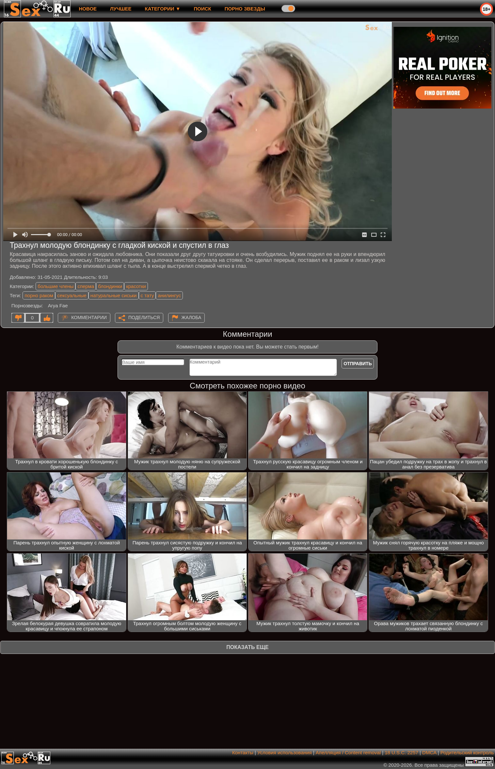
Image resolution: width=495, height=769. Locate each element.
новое (88, 8)
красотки (136, 286)
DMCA (429, 752)
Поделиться (144, 317)
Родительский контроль (467, 752)
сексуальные (72, 295)
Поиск (202, 8)
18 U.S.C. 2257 (401, 752)
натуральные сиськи (113, 295)
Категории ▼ (163, 8)
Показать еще (247, 647)
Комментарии (89, 317)
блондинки (110, 286)
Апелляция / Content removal (348, 752)
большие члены (55, 286)
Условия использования (284, 752)
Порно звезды (245, 8)
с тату (147, 295)
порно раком (38, 295)
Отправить (357, 363)
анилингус (169, 295)
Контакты (242, 752)
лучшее (120, 8)
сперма (85, 286)
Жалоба (191, 317)
